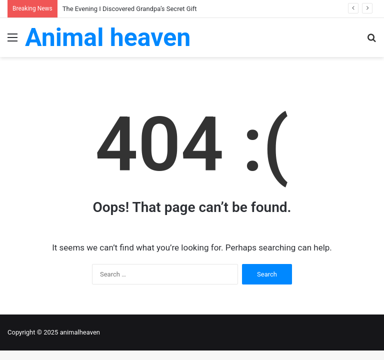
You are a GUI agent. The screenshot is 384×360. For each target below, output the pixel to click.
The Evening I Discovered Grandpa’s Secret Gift (129, 8)
